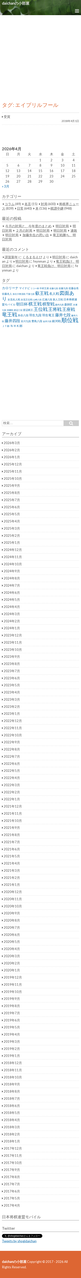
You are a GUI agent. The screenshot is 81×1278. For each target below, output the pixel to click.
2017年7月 (12, 1184)
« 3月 (5, 186)
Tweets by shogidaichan (19, 1241)
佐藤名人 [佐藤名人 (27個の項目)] (7, 293)
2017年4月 (12, 1205)
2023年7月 (12, 671)
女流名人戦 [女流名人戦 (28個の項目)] (14, 299)
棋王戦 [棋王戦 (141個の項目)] (35, 303)
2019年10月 (13, 992)
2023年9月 (12, 657)
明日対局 (62, 226)
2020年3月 (12, 956)
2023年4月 (12, 692)
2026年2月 (12, 450)
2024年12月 (13, 550)
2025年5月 (12, 514)
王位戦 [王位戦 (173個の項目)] (41, 309)
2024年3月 (12, 614)
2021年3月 (12, 870)
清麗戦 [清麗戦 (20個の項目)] (10, 310)
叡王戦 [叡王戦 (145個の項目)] (42, 293)
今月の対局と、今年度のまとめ (28, 226)
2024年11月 (13, 557)
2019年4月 (12, 1034)
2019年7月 (12, 1013)
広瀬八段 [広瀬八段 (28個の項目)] (47, 299)
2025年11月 (13, 471)
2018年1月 (12, 1141)
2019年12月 (13, 977)
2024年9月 (12, 571)
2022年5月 (12, 771)
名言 (27, 204)
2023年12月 (13, 635)
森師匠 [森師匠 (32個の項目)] (68, 304)
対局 (44, 204)
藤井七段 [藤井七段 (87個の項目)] (63, 315)
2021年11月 (13, 813)
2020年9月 (12, 913)
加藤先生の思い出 (36, 235)
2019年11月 (13, 985)
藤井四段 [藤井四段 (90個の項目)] (12, 320)
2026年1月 (12, 457)
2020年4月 (12, 949)
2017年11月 (13, 1156)
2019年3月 (12, 1042)
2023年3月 (12, 699)
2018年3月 (12, 1127)
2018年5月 (12, 1113)
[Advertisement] (40, 57)
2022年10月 (13, 735)
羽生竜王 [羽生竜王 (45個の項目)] (48, 315)
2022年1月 (12, 799)
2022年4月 (12, 778)
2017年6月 (12, 1191)
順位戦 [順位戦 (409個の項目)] (69, 319)
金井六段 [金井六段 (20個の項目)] (47, 321)
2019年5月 (12, 1027)
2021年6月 (12, 849)
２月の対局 (24, 231)
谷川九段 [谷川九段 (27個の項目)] (26, 321)
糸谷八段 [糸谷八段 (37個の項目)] (23, 315)
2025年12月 (13, 464)
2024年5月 (12, 600)
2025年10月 (13, 479)
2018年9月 (12, 1084)
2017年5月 (12, 1198)
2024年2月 (12, 621)
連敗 (74, 231)
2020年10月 (13, 906)
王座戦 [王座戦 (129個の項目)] (68, 309)
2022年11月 (13, 728)
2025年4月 (12, 521)
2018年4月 (12, 1120)
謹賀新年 (11, 257)
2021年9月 (12, 828)
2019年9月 (12, 999)
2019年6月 (12, 1020)
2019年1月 (12, 1056)
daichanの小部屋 (15, 3)
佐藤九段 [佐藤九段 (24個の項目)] (63, 288)
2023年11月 (13, 642)
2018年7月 (12, 1099)
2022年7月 (12, 756)
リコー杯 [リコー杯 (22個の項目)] (34, 288)
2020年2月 (12, 963)
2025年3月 (12, 528)
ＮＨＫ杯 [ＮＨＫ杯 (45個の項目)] (16, 326)
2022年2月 (12, 792)
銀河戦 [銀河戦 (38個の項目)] (56, 321)
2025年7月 (12, 500)
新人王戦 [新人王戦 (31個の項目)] (58, 299)
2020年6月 (12, 935)
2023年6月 (12, 678)
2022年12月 (13, 721)
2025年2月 (12, 536)
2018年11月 (13, 1070)
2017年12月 (13, 1148)
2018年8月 (12, 1091)
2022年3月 (12, 785)
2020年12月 (13, 892)
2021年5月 (12, 856)
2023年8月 (12, 664)
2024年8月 (12, 578)
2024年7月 (12, 585)
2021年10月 (13, 821)
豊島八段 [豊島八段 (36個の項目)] (36, 321)
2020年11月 (13, 899)
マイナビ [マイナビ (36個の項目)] (24, 288)
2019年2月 (12, 1049)
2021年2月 (12, 878)
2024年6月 (12, 593)
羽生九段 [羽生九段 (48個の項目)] (35, 315)
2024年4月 (12, 607)
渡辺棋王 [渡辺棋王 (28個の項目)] (28, 309)
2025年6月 (12, 507)
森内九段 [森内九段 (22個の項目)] (59, 304)
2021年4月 (12, 863)
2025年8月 (12, 493)
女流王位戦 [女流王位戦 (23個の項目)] (26, 299)
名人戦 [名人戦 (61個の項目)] (54, 293)
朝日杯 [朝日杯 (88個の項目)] (22, 304)
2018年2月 (12, 1134)
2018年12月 (13, 1063)
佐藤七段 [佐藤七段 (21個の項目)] (54, 288)
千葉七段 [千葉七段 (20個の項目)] (30, 294)
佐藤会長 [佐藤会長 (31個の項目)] (74, 288)
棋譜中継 (57, 208)
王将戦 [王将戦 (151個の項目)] (55, 309)
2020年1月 (12, 970)
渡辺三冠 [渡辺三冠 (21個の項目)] (18, 310)
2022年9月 (12, 742)
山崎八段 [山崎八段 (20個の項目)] (37, 299)
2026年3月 (12, 443)
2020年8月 (12, 920)
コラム (10, 204)
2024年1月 (12, 628)
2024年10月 (13, 564)
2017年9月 (12, 1170)
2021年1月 (12, 885)
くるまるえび (32, 257)
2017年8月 (12, 1177)
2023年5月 (12, 685)
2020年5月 (12, 942)
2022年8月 (12, 749)
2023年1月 (12, 714)
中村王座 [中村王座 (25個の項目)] (44, 288)
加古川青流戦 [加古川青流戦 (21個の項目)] (19, 294)
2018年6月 (12, 1106)
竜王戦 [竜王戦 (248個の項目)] (9, 314)
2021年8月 (12, 835)
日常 (20, 208)
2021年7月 (12, 842)
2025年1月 (12, 543)
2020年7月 (12, 928)
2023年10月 (13, 650)
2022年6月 (12, 764)
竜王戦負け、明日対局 (54, 266)
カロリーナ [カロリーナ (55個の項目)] (10, 288)
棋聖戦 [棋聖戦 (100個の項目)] (48, 304)
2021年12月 (13, 806)
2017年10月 (13, 1163)
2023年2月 (12, 707)
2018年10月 (13, 1077)
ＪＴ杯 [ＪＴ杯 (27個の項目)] (6, 326)
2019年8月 (12, 1006)
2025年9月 (12, 486)
